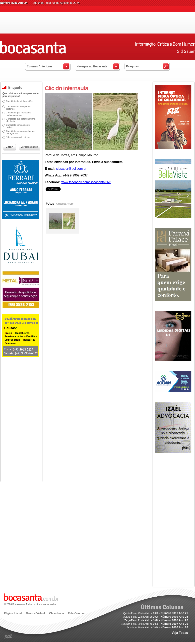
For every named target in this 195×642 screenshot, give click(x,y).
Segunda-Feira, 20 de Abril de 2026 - (154, 624)
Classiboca (56, 613)
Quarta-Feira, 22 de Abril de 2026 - (155, 616)
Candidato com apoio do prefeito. (16, 126)
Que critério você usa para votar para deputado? (19, 95)
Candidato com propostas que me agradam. (19, 132)
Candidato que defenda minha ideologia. (19, 120)
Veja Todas (180, 632)
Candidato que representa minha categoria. (17, 113)
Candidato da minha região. (18, 101)
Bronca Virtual (35, 613)
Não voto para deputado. (17, 137)
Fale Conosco (77, 613)
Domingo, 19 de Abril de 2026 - (157, 627)
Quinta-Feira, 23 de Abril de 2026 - (155, 613)
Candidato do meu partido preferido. (17, 107)
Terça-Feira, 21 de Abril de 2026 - (156, 620)
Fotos (60, 203)
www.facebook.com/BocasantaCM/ (86, 182)
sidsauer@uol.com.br (71, 168)
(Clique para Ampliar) (65, 203)
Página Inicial (13, 613)
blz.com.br (8, 637)
